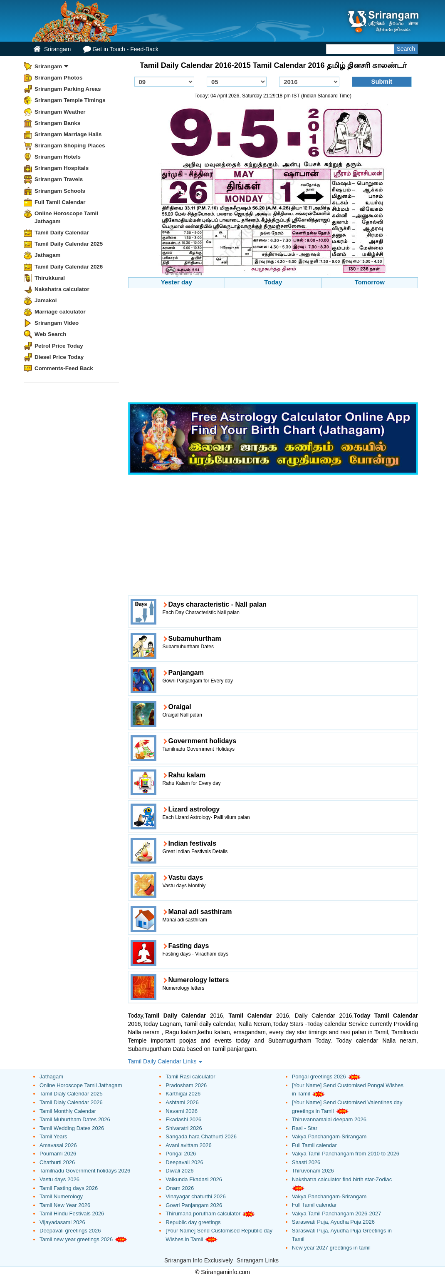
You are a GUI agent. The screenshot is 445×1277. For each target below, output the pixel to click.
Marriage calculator (60, 312)
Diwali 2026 (179, 1170)
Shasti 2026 (306, 1162)
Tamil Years (53, 1136)
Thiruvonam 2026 (313, 1170)
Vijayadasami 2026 (62, 1222)
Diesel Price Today (59, 357)
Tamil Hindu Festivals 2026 (72, 1213)
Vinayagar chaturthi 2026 (195, 1196)
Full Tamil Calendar (60, 202)
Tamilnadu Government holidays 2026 (85, 1170)
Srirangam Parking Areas (68, 89)
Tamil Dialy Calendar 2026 (71, 1102)
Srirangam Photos (58, 78)
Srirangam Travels (59, 179)
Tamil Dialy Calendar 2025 (71, 1093)
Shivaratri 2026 (184, 1128)
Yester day (176, 282)
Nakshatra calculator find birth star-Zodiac (342, 1179)
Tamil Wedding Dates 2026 (72, 1128)
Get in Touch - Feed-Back (120, 49)
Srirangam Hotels (58, 157)
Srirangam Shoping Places (70, 145)
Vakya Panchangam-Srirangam (329, 1136)
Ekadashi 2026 (183, 1119)
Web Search (50, 334)
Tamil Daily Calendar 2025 (69, 244)
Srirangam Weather (60, 112)
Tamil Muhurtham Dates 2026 (75, 1119)
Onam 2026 (180, 1188)
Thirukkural (50, 278)
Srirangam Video (57, 323)
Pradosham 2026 (186, 1085)
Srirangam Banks (57, 123)
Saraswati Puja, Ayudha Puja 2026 (333, 1222)
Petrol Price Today (59, 346)
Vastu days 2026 (59, 1179)
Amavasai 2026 (58, 1145)
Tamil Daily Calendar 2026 (69, 267)
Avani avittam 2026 (188, 1145)
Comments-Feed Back (64, 368)
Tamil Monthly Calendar (68, 1111)
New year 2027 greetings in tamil (331, 1248)
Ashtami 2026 (182, 1102)
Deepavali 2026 (184, 1162)
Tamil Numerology (61, 1196)
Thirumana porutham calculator (203, 1213)
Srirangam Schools (60, 191)
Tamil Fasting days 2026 (69, 1188)
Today (273, 282)
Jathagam (48, 255)
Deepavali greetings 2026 (70, 1230)
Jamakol (46, 300)
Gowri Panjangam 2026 (194, 1205)
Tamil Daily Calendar (62, 232)
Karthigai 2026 (183, 1093)
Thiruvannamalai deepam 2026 (329, 1119)
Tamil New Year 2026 (65, 1205)
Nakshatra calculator (62, 289)
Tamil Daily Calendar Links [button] (165, 1061)
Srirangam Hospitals (62, 168)
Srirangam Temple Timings (70, 100)
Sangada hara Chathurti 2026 (201, 1136)
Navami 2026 (182, 1111)
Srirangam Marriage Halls (68, 134)
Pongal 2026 (181, 1153)
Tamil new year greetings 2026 (76, 1239)
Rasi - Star (304, 1128)
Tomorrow (370, 282)
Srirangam (52, 49)
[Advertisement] (273, 346)
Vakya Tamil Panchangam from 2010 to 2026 (345, 1153)
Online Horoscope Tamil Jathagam (66, 217)
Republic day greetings (193, 1222)
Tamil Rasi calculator (190, 1076)
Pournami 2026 (58, 1153)
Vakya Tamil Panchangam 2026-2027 (336, 1213)
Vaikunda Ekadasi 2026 (194, 1179)
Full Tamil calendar (314, 1145)
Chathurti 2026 (57, 1162)
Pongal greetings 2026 (319, 1076)
